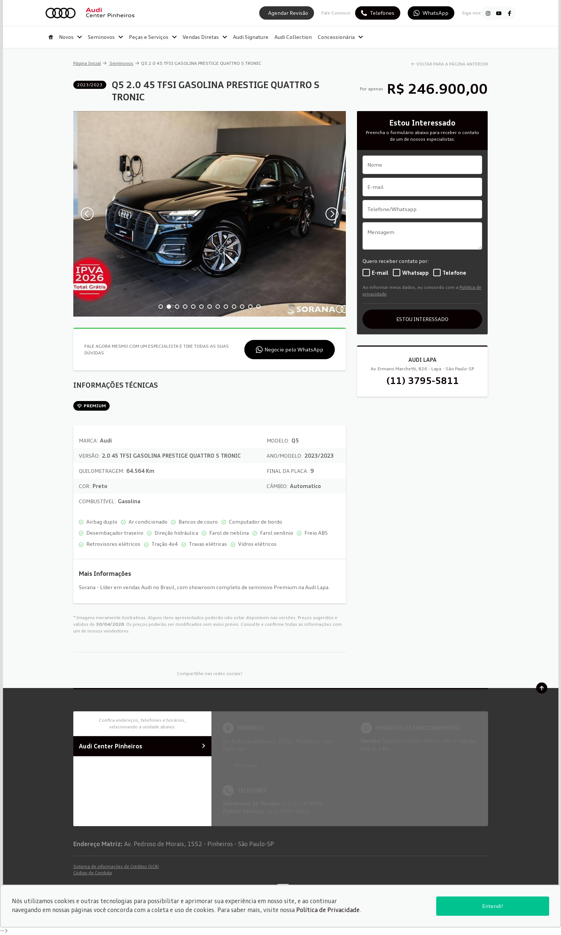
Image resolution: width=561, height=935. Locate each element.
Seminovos (120, 63)
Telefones (382, 13)
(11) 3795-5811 (422, 380)
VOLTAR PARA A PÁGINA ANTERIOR (452, 64)
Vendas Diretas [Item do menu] (205, 37)
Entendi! (492, 906)
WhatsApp (435, 13)
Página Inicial (87, 63)
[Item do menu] (51, 37)
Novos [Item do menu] (70, 37)
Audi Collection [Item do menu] (293, 37)
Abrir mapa (245, 765)
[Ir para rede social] (488, 13)
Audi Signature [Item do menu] (250, 37)
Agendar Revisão (288, 13)
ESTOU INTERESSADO (422, 319)
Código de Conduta (92, 872)
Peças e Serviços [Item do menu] (153, 37)
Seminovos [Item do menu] (105, 37)
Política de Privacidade (328, 910)
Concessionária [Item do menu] (340, 37)
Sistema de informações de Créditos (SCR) (116, 866)
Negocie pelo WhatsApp (293, 349)
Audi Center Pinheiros (142, 746)
